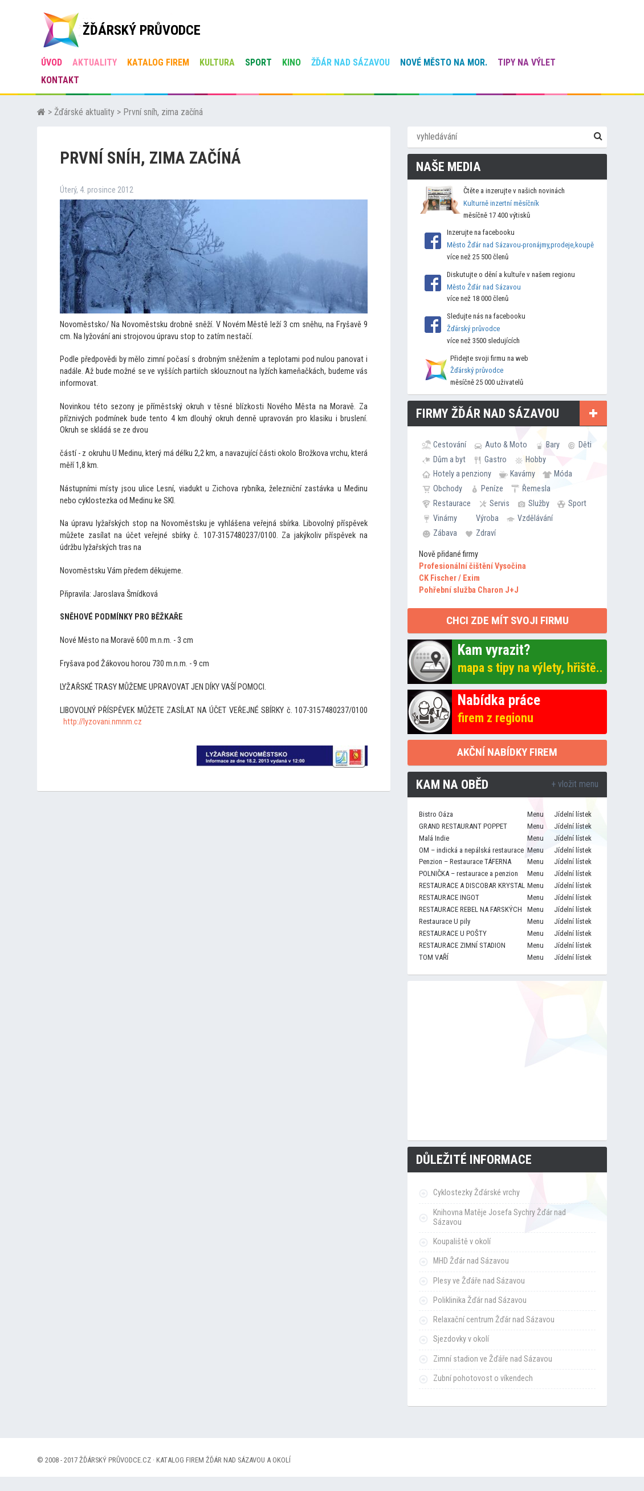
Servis (500, 503)
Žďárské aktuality (84, 112)
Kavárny (522, 473)
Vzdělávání (535, 518)
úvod (51, 62)
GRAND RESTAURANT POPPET (463, 826)
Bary (553, 444)
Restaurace (452, 503)
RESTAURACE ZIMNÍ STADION (462, 945)
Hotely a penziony (462, 473)
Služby (538, 503)
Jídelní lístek (573, 814)
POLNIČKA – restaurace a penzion (468, 873)
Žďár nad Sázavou (350, 62)
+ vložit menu (574, 784)
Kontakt (60, 80)
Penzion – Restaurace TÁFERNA (465, 861)
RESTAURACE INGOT (449, 897)
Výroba (487, 518)
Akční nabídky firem (507, 752)
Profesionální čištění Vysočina (472, 566)
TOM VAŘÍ (434, 957)
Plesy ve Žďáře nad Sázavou (479, 1281)
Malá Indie (434, 838)
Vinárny (445, 518)
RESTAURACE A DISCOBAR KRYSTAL (472, 885)
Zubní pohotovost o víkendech (483, 1378)
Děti (585, 444)
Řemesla (536, 488)
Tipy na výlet (527, 62)
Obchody (447, 488)
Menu (535, 814)
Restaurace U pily (444, 921)
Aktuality (94, 62)
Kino (291, 62)
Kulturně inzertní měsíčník (501, 203)
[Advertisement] (507, 1060)
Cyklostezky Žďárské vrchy (476, 1192)
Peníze (492, 488)
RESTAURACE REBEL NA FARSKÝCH (470, 909)
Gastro (495, 459)
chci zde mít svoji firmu (507, 620)
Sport (258, 62)
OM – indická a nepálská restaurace (471, 850)
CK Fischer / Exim (449, 578)
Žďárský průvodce (473, 328)
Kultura (217, 62)
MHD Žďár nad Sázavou (471, 1261)
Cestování (449, 444)
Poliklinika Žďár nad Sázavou (480, 1300)
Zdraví (486, 532)
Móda (563, 473)
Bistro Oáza (436, 814)
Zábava (445, 532)
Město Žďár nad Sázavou (484, 287)
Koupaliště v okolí (462, 1241)
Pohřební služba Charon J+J (469, 590)
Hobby (535, 459)
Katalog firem (158, 62)
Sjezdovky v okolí (461, 1339)
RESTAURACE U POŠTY (453, 933)
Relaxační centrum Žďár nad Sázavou (494, 1320)
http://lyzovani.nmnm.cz (102, 722)
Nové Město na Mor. (443, 62)
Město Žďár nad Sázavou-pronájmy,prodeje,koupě (520, 245)
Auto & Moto (506, 444)
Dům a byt (449, 459)
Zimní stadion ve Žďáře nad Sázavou (492, 1359)
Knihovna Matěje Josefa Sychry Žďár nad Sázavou (499, 1217)
